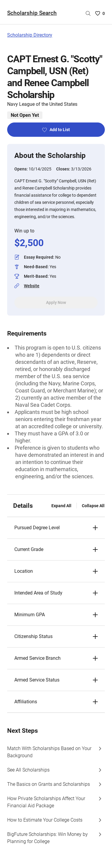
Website (31, 285)
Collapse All (93, 505)
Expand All (61, 505)
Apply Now (56, 302)
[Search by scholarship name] (88, 13)
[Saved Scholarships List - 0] (100, 13)
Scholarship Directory (29, 35)
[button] (56, 527)
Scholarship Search (32, 13)
